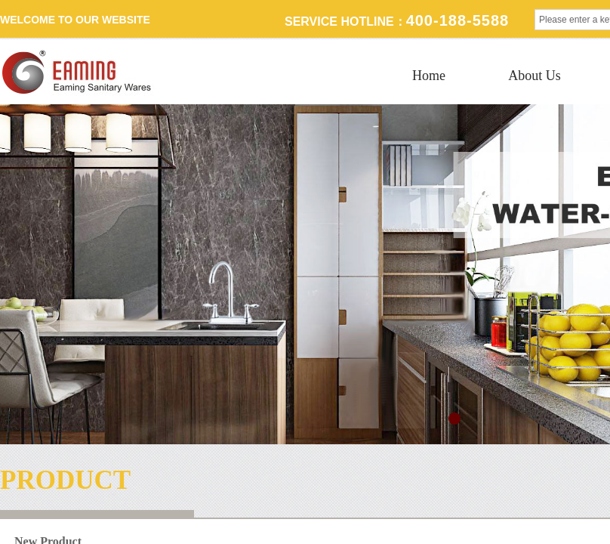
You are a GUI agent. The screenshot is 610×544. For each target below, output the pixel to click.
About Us (534, 75)
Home (428, 75)
